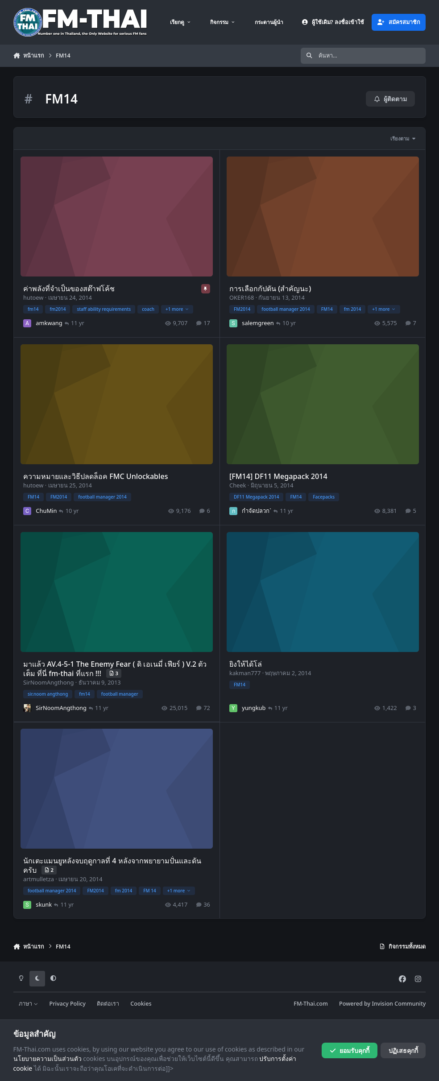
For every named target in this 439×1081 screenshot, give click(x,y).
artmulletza (38, 879)
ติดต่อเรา (108, 1003)
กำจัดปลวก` (256, 510)
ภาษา (28, 1003)
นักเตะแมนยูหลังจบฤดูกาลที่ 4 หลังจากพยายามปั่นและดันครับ (112, 865)
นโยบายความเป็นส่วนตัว (47, 1058)
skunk (44, 904)
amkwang (49, 323)
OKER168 (241, 297)
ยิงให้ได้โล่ (245, 663)
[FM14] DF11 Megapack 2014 (278, 476)
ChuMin (46, 510)
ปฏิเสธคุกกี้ (403, 1050)
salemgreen (257, 323)
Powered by (382, 1003)
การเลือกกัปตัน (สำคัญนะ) (270, 288)
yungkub (253, 707)
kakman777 (244, 672)
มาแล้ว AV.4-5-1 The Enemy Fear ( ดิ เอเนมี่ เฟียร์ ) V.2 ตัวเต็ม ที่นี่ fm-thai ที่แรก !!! (115, 668)
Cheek (237, 485)
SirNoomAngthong (48, 682)
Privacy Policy (68, 1003)
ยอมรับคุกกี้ (349, 1050)
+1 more (177, 308)
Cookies (140, 1003)
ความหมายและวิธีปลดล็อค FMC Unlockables (95, 476)
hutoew (33, 297)
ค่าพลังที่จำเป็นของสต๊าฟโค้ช (69, 288)
